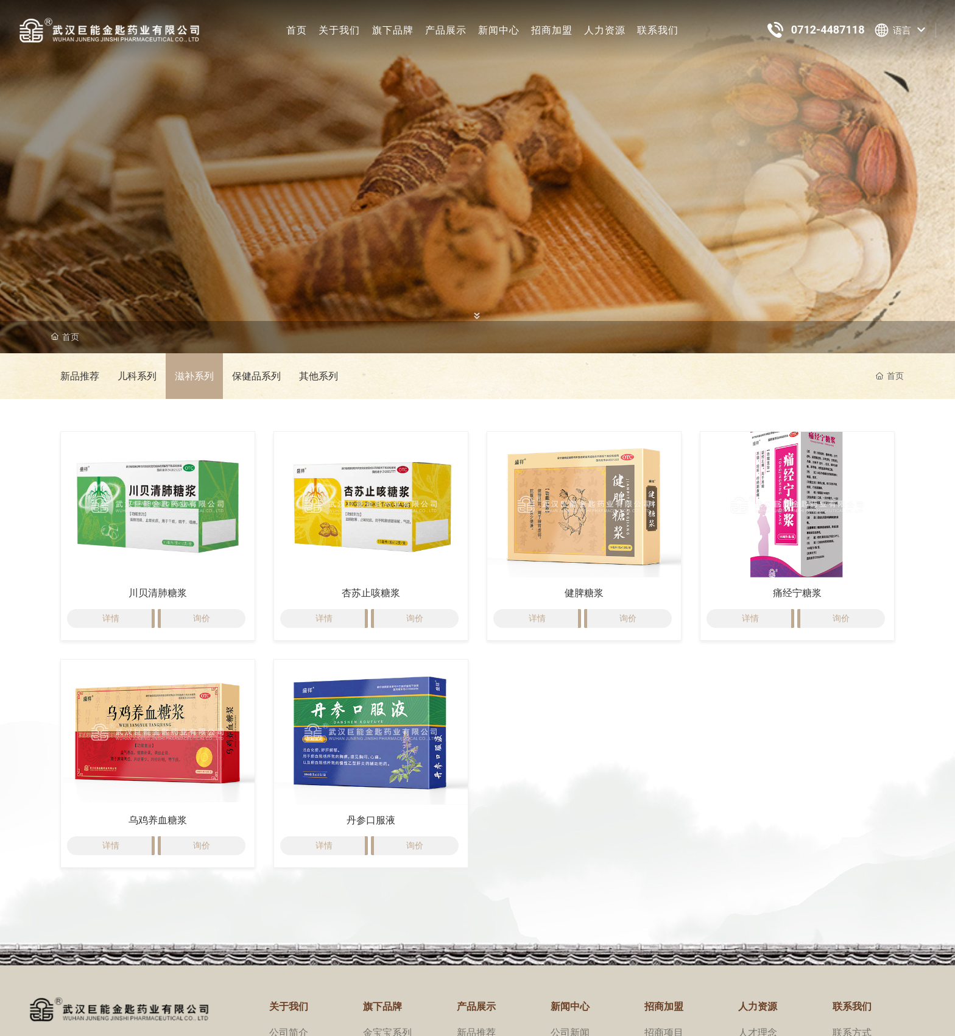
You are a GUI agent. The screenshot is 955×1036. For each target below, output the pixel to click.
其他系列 (318, 376)
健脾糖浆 (584, 593)
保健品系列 (256, 376)
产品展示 (446, 30)
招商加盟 (552, 30)
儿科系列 (137, 376)
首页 (296, 30)
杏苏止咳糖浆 (371, 593)
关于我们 (339, 30)
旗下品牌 (393, 30)
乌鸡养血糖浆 (158, 820)
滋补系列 (194, 376)
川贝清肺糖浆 (158, 593)
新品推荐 (79, 376)
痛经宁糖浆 (797, 593)
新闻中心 (499, 30)
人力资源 (605, 30)
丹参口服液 (371, 820)
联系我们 (657, 30)
